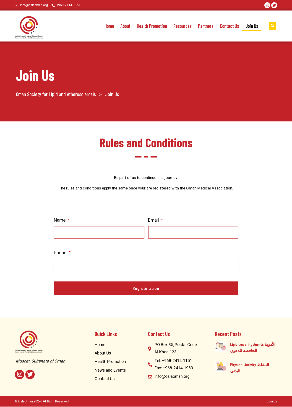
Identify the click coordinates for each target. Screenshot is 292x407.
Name (60, 220)
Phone (61, 253)
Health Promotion (152, 26)
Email (154, 220)
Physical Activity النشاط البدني (249, 367)
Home (109, 26)
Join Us (251, 26)
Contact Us (229, 26)
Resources (182, 26)
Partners (206, 26)
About (125, 26)
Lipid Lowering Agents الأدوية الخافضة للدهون (252, 347)
